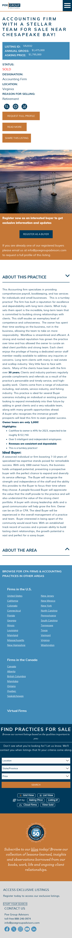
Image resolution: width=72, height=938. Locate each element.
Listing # (52, 800)
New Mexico (48, 600)
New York (46, 605)
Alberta (11, 671)
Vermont (46, 635)
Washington (47, 645)
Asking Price (36, 800)
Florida (11, 615)
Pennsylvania (48, 615)
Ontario (11, 686)
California (12, 600)
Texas (44, 630)
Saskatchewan (15, 696)
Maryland (12, 635)
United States (14, 595)
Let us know (53, 745)
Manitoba (12, 681)
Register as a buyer (36, 234)
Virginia (45, 640)
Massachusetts (15, 640)
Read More (14, 127)
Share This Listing (16, 138)
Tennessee (47, 625)
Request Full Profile (21, 116)
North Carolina (49, 610)
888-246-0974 (23, 918)
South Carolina (49, 620)
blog (34, 849)
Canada (11, 666)
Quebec (11, 691)
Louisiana (12, 630)
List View (46, 795)
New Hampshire (16, 645)
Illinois (10, 625)
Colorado (12, 605)
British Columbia (16, 676)
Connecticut (14, 610)
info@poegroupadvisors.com (22, 922)
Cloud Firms (28, 804)
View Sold (47, 804)
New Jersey (47, 595)
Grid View (26, 795)
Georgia (11, 620)
